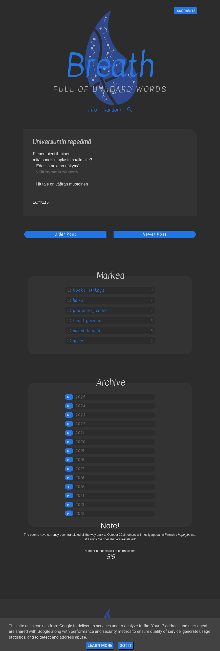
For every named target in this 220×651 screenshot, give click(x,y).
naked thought (87, 331)
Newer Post (155, 234)
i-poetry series (87, 321)
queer (78, 341)
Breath (110, 65)
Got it (125, 645)
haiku (78, 300)
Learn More (99, 645)
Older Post (65, 234)
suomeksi (186, 11)
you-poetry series (90, 311)
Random (112, 109)
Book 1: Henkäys (88, 290)
